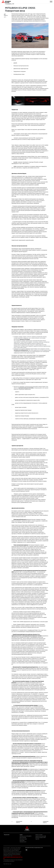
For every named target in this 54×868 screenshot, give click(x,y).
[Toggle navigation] (51, 2)
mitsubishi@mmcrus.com (17, 855)
